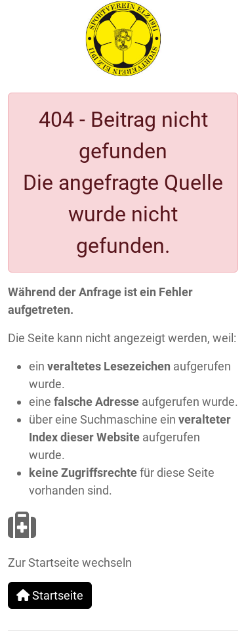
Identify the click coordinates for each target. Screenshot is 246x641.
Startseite (49, 595)
